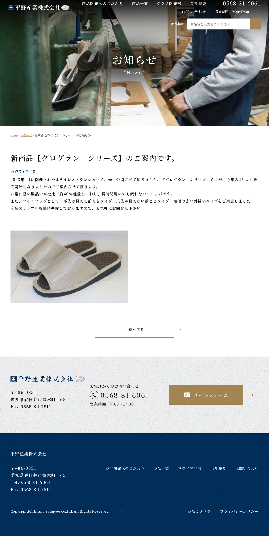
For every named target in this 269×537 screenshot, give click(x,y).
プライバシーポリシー (238, 512)
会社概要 (198, 3)
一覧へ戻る (134, 330)
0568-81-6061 (242, 3)
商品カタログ (196, 512)
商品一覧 (140, 3)
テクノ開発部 (169, 3)
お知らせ (26, 135)
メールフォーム (211, 395)
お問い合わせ (194, 11)
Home (14, 135)
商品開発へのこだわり (102, 3)
